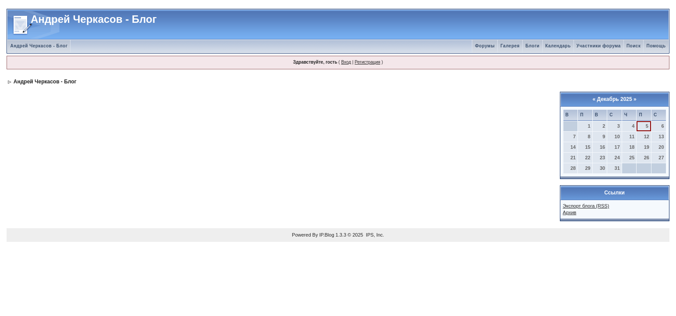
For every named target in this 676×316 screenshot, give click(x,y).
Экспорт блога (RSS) (586, 205)
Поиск (633, 45)
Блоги (532, 45)
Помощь (655, 45)
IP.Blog (326, 234)
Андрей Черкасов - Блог (38, 45)
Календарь (558, 45)
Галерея (510, 45)
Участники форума (599, 45)
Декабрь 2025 (614, 99)
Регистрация (367, 62)
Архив (570, 212)
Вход (346, 62)
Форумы (485, 45)
